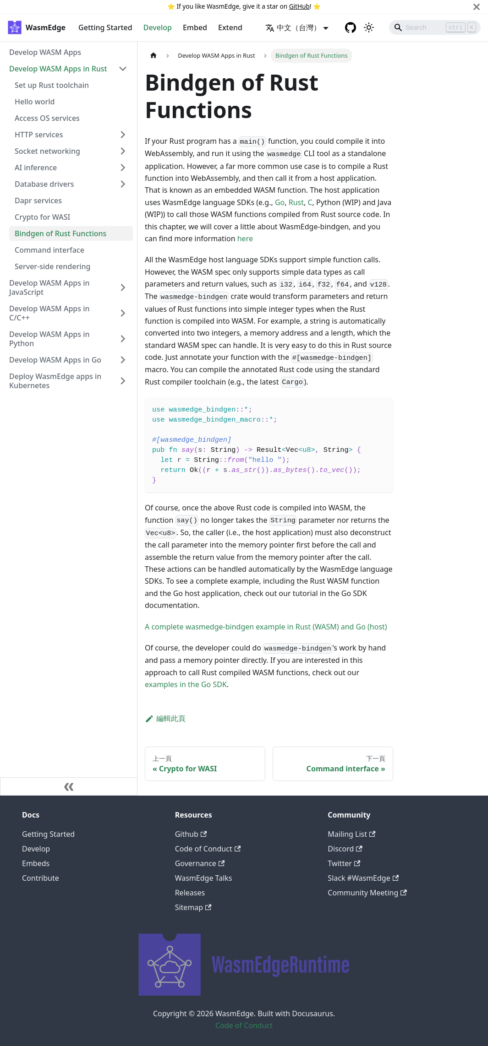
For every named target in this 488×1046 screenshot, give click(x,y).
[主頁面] (153, 56)
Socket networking (47, 151)
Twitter (344, 863)
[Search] (435, 27)
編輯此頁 (165, 718)
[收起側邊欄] (68, 786)
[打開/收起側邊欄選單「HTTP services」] (123, 134)
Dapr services (38, 200)
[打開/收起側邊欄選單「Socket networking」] (123, 151)
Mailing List (351, 834)
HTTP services (39, 135)
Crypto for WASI (42, 217)
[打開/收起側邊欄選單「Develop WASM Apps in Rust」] (123, 68)
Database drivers (44, 184)
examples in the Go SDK (186, 684)
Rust (296, 202)
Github (191, 834)
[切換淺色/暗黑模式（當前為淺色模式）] (369, 27)
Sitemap (193, 907)
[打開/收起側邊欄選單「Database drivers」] (123, 184)
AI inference (36, 168)
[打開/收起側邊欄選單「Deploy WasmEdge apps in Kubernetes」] (123, 381)
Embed (195, 27)
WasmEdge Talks (203, 878)
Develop (157, 27)
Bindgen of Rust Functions (60, 233)
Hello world (35, 102)
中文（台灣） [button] (293, 27)
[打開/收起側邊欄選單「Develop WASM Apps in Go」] (123, 359)
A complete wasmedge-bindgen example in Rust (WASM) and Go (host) (266, 627)
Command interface (49, 250)
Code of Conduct (208, 849)
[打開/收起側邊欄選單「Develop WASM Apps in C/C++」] (123, 313)
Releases (190, 893)
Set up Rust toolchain (52, 85)
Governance (200, 863)
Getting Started (105, 27)
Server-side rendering (52, 266)
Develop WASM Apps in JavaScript (49, 287)
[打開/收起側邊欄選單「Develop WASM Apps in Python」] (123, 339)
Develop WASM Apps (45, 52)
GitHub (299, 6)
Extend (230, 27)
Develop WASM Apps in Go (55, 360)
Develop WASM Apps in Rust (58, 69)
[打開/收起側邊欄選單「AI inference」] (123, 167)
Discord (345, 849)
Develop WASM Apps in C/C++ (49, 313)
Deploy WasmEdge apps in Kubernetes (55, 380)
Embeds (35, 863)
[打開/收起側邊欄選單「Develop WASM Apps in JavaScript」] (123, 287)
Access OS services (47, 118)
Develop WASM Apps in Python (49, 338)
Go (280, 202)
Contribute (40, 878)
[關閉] (476, 6)
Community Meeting (367, 893)
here (245, 238)
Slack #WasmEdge (363, 878)
